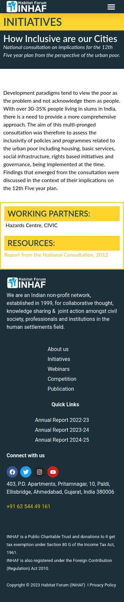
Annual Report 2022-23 (62, 420)
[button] (111, 6)
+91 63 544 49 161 (29, 506)
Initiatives (59, 359)
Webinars (59, 369)
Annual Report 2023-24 (62, 430)
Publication (61, 389)
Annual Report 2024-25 (62, 440)
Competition (62, 379)
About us (58, 349)
